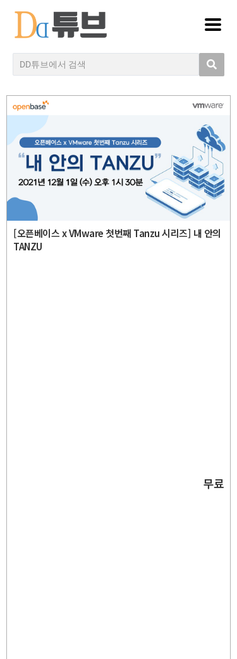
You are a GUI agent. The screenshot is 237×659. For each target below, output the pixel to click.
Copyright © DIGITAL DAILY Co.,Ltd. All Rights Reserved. (122, 399)
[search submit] (211, 64)
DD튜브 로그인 (122, 624)
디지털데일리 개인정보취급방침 (122, 473)
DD (121, 342)
